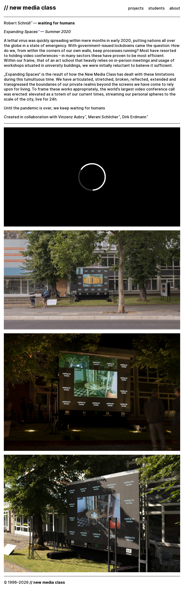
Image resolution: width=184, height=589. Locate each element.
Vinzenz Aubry (71, 117)
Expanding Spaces (21, 31)
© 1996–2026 (34, 582)
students (156, 8)
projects (136, 8)
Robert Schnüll (17, 23)
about (174, 8)
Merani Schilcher (103, 117)
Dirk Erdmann (134, 117)
